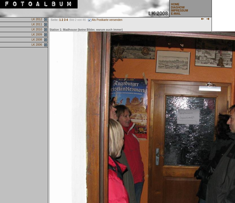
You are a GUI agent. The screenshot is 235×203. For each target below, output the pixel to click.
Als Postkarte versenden (105, 19)
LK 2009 (36, 34)
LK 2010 (36, 29)
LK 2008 (36, 39)
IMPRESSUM (179, 10)
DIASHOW (178, 7)
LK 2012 (36, 19)
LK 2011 (36, 24)
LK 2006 (36, 44)
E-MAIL (176, 13)
